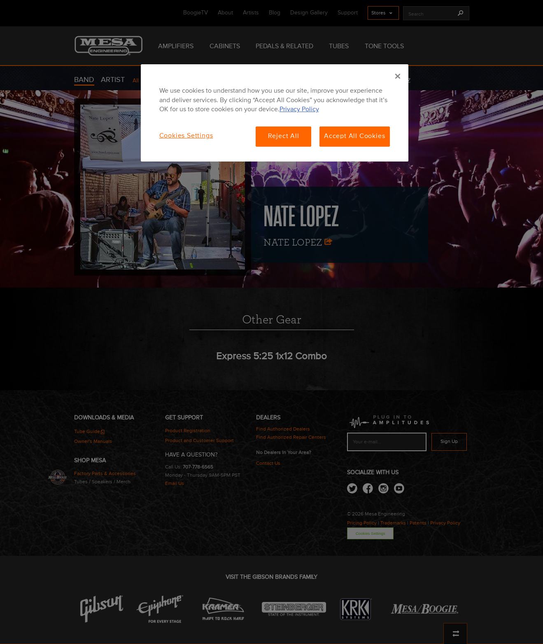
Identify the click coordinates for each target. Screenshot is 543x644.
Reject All (283, 136)
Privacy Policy (299, 109)
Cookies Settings (186, 136)
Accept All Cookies (354, 136)
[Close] (397, 76)
